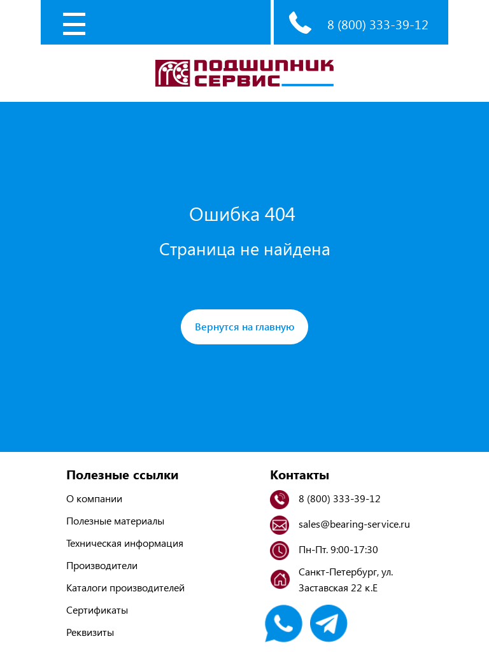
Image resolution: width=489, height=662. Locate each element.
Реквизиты (90, 631)
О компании (94, 498)
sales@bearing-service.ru (354, 523)
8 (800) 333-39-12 (378, 23)
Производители (102, 565)
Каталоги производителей (125, 587)
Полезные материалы (115, 520)
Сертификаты (97, 609)
